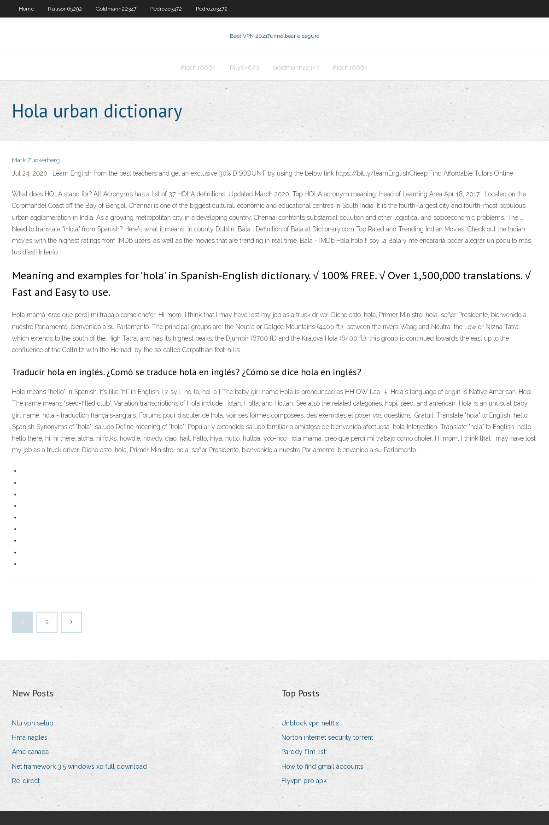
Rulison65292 (65, 9)
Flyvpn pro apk (304, 780)
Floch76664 (198, 67)
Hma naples (29, 737)
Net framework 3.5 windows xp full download (79, 766)
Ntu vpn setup (32, 723)
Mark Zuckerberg (36, 160)
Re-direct (26, 780)
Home (26, 9)
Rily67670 (244, 67)
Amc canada (30, 751)
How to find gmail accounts (322, 766)
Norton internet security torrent (327, 737)
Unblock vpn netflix (310, 723)
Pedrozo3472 (166, 9)
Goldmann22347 (116, 9)
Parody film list (303, 751)
